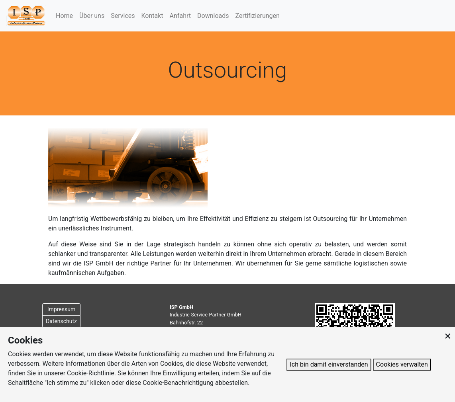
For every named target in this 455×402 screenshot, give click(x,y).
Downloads (213, 16)
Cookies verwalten (402, 364)
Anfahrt (180, 16)
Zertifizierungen (257, 16)
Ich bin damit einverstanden (329, 364)
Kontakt (152, 16)
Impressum (61, 309)
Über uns (91, 16)
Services (123, 16)
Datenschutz (61, 321)
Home (64, 16)
